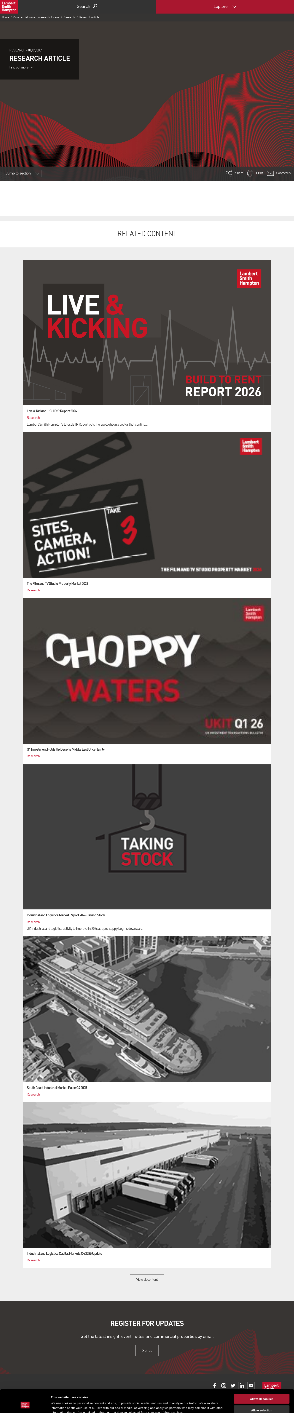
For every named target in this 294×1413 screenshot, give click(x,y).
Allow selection (261, 1390)
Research (69, 17)
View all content (147, 1279)
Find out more (21, 67)
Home (5, 17)
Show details (203, 1405)
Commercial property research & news (36, 17)
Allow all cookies (261, 1379)
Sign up (147, 1350)
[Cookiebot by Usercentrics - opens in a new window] (25, 1405)
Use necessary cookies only (261, 1401)
